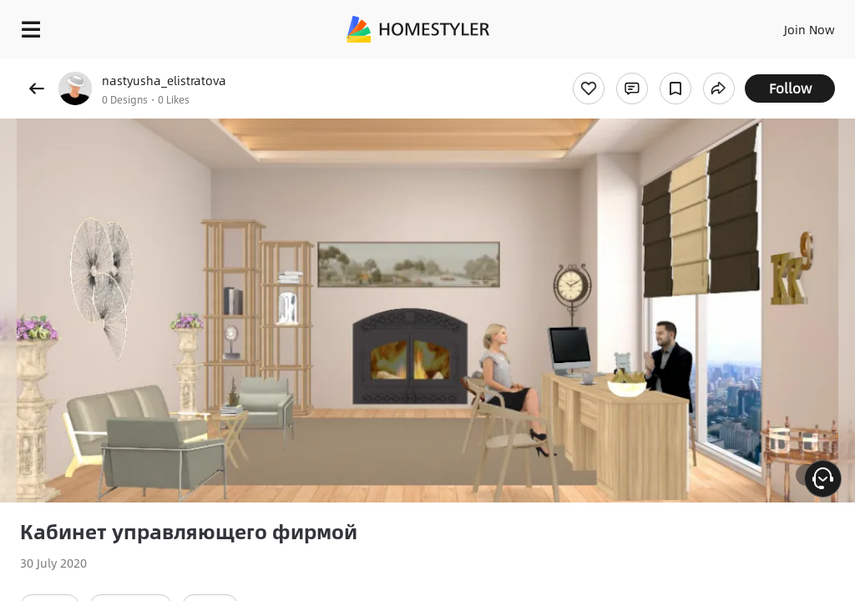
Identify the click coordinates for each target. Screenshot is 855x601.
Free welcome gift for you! (641, 66)
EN (787, 25)
